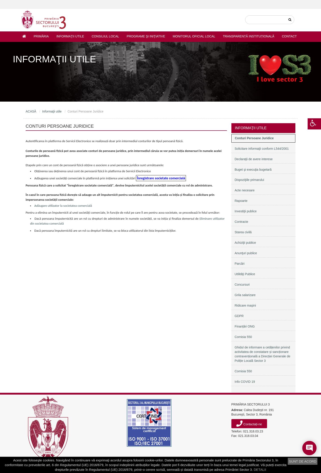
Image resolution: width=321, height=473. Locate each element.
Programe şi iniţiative (146, 36)
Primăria (41, 36)
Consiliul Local (105, 36)
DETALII (260, 469)
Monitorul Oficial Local (194, 36)
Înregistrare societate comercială (161, 178)
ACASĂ (31, 111)
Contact (289, 36)
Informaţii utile (70, 36)
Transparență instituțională (248, 36)
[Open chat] (309, 448)
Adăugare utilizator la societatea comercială (63, 206)
